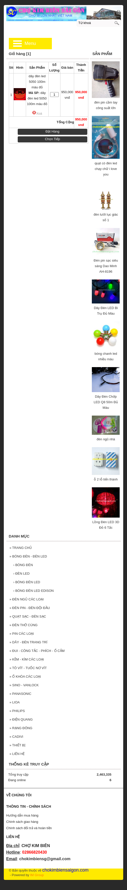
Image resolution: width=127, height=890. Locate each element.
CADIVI (16, 737)
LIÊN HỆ (17, 754)
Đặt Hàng (52, 131)
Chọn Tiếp (52, 139)
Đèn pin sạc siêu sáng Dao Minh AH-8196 (106, 266)
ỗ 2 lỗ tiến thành (106, 479)
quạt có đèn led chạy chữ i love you (106, 168)
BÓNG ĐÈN (23, 565)
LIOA (15, 702)
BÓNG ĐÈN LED (26, 582)
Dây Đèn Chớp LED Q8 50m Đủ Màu (106, 402)
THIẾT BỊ (18, 745)
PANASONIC (20, 694)
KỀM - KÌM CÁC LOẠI (27, 659)
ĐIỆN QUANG (21, 719)
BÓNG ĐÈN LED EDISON (33, 591)
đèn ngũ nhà (106, 439)
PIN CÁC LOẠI (22, 633)
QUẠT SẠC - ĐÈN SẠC (28, 616)
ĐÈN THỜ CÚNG (24, 625)
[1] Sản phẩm (103, 12)
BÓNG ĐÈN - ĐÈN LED (28, 556)
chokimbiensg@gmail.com (44, 859)
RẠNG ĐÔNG (21, 728)
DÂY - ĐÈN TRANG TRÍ (29, 642)
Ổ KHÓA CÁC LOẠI (25, 676)
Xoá (37, 113)
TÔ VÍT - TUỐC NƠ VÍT (28, 668)
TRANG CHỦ (21, 548)
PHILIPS (17, 711)
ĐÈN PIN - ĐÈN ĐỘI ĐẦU (30, 608)
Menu (30, 43)
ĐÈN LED (21, 573)
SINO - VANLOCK (24, 685)
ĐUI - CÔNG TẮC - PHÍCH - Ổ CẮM (37, 651)
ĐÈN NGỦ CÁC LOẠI (27, 599)
